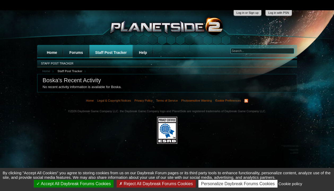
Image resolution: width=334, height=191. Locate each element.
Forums (76, 52)
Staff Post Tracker (111, 52)
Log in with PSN (278, 12)
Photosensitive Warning (196, 100)
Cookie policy (290, 183)
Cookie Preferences (228, 100)
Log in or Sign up (247, 12)
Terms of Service (167, 100)
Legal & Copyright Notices (114, 100)
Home (52, 52)
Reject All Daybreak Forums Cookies (156, 183)
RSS (246, 101)
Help (143, 52)
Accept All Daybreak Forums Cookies (73, 183)
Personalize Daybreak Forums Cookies (238, 183)
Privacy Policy (144, 100)
